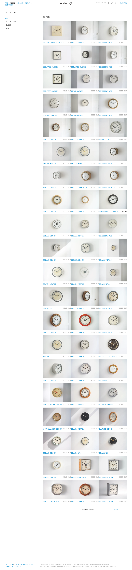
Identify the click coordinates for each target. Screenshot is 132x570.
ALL (6, 18)
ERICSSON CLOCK (81, 510)
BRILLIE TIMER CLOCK (52, 432)
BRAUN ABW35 (79, 302)
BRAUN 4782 (109, 302)
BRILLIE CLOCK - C (111, 172)
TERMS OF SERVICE (11, 566)
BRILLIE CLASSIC (111, 406)
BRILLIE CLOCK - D (50, 198)
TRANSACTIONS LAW (19, 564)
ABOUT (19, 3)
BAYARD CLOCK (110, 432)
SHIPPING (8, 564)
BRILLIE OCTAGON (50, 536)
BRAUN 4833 (109, 484)
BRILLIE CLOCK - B (81, 198)
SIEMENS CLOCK (49, 120)
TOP (6, 3)
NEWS (26, 3)
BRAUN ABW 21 (49, 172)
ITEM (12, 3)
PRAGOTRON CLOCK (112, 380)
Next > (116, 546)
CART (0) (123, 3)
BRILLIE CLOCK (80, 42)
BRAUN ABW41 (79, 458)
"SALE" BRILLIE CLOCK (113, 224)
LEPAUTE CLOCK (49, 68)
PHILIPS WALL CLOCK (52, 42)
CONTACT (35, 3)
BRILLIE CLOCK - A (111, 198)
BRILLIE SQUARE (111, 510)
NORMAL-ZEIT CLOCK (51, 458)
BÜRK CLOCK (79, 94)
